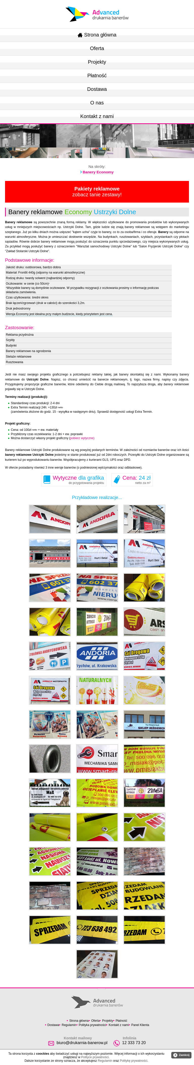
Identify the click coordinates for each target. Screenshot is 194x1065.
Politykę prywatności (133, 1060)
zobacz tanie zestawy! (97, 191)
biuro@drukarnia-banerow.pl (82, 1043)
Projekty (97, 62)
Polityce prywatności (95, 1057)
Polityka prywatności (92, 1025)
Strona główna (97, 34)
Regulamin (69, 1025)
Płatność (97, 75)
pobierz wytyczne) (82, 438)
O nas (97, 102)
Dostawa (97, 89)
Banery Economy (98, 172)
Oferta (97, 48)
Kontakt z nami (97, 116)
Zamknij (181, 1055)
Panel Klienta (140, 1025)
